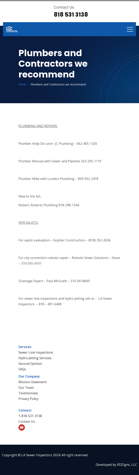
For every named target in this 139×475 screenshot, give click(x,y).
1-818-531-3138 (30, 416)
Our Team (26, 387)
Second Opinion (30, 363)
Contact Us (26, 421)
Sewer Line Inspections (35, 352)
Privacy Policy (28, 399)
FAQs (22, 369)
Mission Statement (32, 382)
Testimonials (28, 393)
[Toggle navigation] (130, 29)
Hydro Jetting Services (35, 358)
